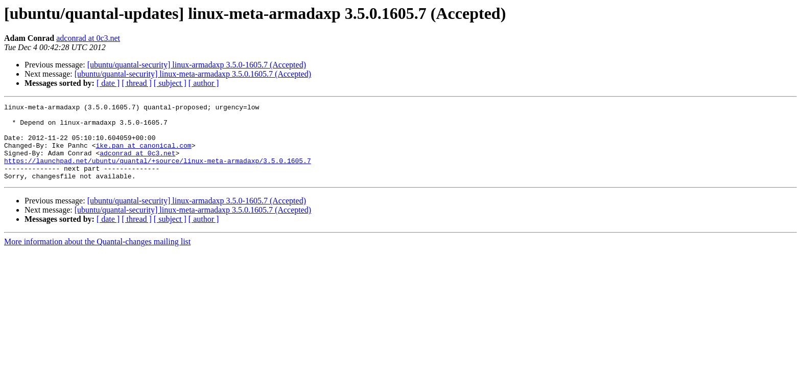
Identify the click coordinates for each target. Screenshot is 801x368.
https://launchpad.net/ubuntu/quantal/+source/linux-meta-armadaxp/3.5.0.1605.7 (157, 172)
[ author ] (204, 83)
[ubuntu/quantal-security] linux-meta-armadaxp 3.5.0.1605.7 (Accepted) (193, 74)
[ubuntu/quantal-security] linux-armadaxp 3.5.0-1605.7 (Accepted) (196, 64)
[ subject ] (170, 83)
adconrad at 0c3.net (88, 38)
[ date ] (108, 83)
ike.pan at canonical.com (143, 154)
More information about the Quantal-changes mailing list (97, 256)
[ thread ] (137, 83)
